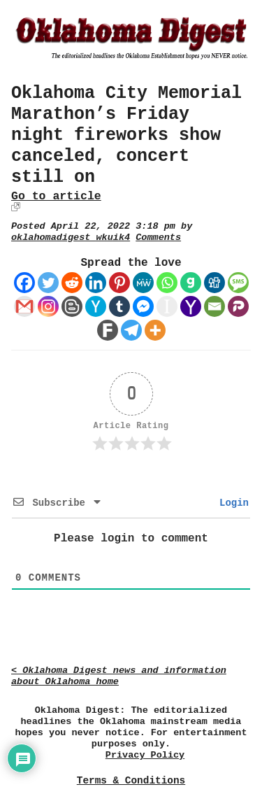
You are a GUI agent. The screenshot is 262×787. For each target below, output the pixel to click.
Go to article (56, 196)
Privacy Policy (144, 755)
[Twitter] (48, 282)
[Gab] (190, 282)
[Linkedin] (95, 282)
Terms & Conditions (131, 780)
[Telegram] (131, 330)
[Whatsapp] (167, 282)
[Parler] (238, 306)
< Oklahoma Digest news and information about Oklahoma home (118, 676)
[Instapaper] (167, 306)
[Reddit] (71, 282)
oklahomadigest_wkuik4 (70, 237)
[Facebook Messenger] (143, 306)
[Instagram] (48, 306)
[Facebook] (24, 282)
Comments (158, 237)
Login (231, 503)
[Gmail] (24, 306)
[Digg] (214, 282)
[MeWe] (143, 282)
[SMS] (238, 282)
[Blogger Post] (71, 306)
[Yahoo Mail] (190, 306)
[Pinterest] (119, 282)
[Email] (214, 306)
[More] (155, 330)
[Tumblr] (119, 306)
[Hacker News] (95, 306)
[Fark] (107, 330)
